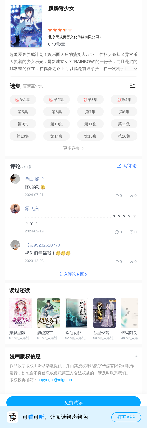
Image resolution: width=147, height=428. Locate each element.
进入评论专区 (73, 274)
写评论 (127, 165)
